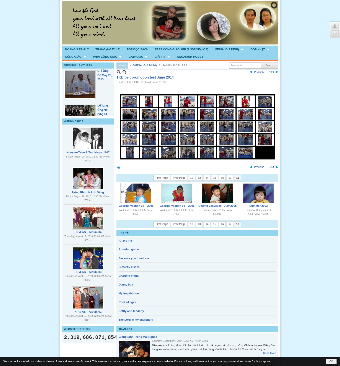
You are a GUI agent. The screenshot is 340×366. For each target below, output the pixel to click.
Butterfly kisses (129, 267)
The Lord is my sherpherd (136, 319)
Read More (269, 353)
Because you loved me (134, 258)
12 (191, 177)
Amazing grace (129, 249)
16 (222, 177)
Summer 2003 (258, 205)
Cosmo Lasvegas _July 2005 (217, 205)
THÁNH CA (125, 329)
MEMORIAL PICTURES (78, 65)
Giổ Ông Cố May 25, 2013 (104, 75)
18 (237, 177)
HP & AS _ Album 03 (88, 272)
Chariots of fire (129, 275)
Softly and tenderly (131, 311)
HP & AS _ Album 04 (88, 232)
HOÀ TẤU (124, 233)
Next (271, 71)
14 (207, 177)
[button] (229, 49)
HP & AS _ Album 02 (88, 311)
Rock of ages (127, 302)
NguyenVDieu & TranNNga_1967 (88, 152)
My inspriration (129, 293)
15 (214, 177)
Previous (259, 71)
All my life (125, 240)
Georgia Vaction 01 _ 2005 (177, 205)
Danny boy (126, 284)
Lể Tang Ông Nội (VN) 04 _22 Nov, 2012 (103, 114)
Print (118, 167)
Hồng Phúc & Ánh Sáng (88, 192)
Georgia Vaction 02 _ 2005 (136, 205)
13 (199, 177)
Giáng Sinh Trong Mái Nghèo (138, 336)
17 (230, 177)
